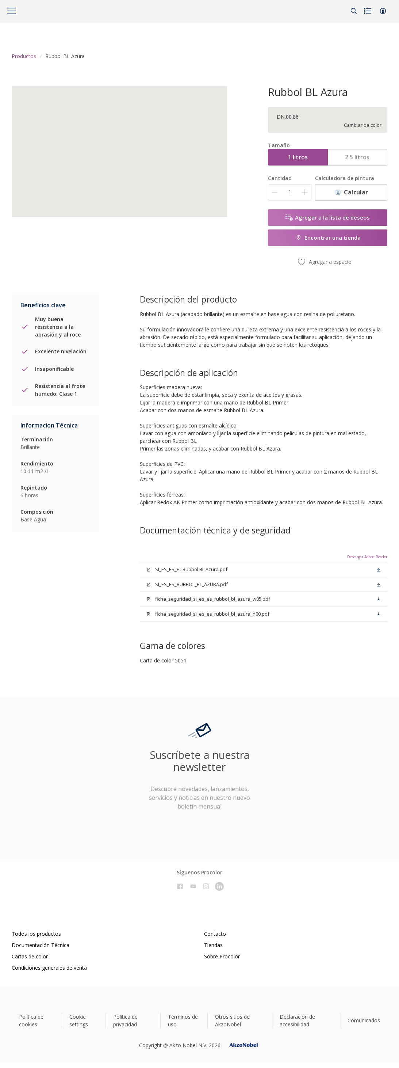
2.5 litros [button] (357, 157)
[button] (383, 11)
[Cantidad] (289, 192)
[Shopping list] (368, 11)
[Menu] (11, 11)
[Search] (353, 11)
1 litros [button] (298, 157)
